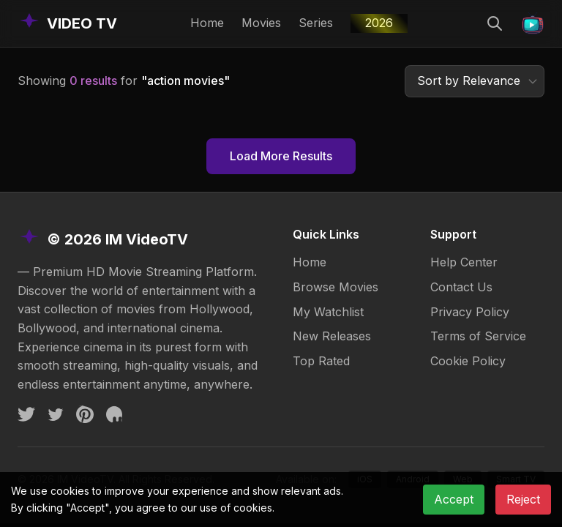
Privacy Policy (469, 311)
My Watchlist (328, 311)
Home (207, 22)
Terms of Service (478, 336)
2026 (379, 22)
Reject (523, 499)
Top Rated (321, 361)
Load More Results (281, 156)
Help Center (464, 262)
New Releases (332, 336)
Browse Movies (335, 287)
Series (316, 22)
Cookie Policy (468, 361)
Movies (261, 22)
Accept (453, 499)
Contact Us (461, 287)
